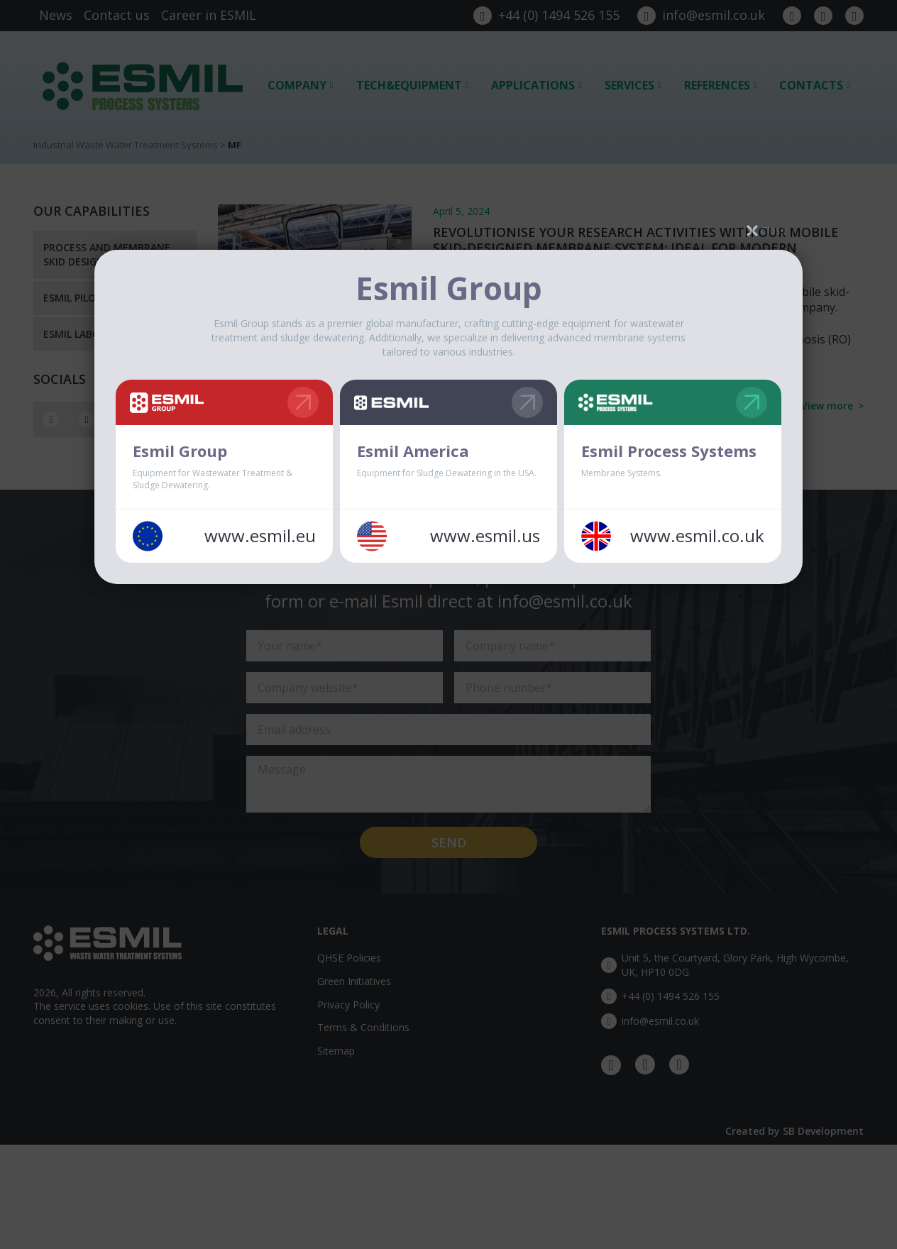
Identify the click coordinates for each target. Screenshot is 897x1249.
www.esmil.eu (260, 536)
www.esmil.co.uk (697, 536)
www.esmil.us (485, 536)
